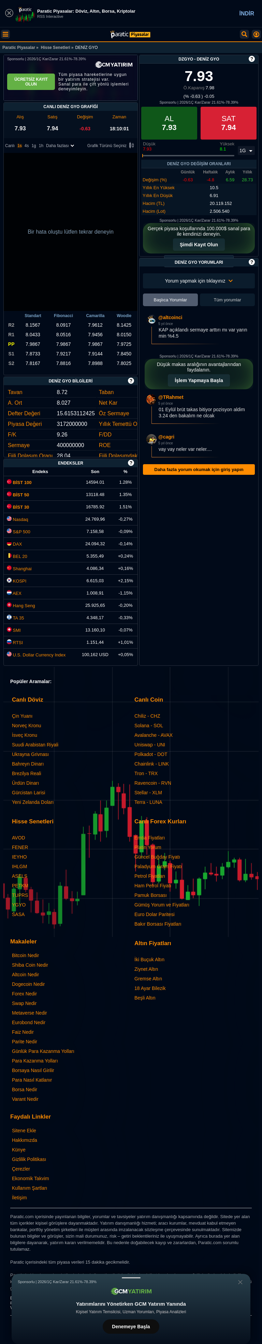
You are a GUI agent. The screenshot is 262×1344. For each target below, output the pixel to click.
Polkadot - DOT (150, 754)
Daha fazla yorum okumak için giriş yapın (198, 469)
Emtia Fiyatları (149, 837)
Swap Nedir (24, 1003)
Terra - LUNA (148, 802)
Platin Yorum (147, 847)
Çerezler (21, 1169)
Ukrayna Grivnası (30, 754)
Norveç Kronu (26, 725)
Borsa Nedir (24, 1089)
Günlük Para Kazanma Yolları (43, 1051)
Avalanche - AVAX (153, 735)
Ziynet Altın (146, 969)
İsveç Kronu (24, 735)
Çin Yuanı (22, 716)
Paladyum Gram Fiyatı (158, 866)
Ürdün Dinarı (25, 783)
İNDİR (246, 13)
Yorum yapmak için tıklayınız (199, 281)
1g (33, 145)
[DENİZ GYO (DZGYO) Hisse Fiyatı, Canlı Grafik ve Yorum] (130, 34)
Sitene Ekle (24, 1130)
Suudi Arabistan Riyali (35, 744)
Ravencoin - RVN (152, 783)
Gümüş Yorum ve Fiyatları (161, 905)
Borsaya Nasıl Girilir (33, 1070)
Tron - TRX (146, 773)
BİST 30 (18, 507)
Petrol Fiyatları (149, 876)
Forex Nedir (24, 993)
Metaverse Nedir (29, 1013)
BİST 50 (18, 494)
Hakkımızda (24, 1140)
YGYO (19, 905)
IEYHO (19, 857)
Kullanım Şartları (29, 1188)
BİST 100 (19, 482)
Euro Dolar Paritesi (154, 914)
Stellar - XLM (148, 792)
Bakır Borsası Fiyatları (157, 924)
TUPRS (20, 895)
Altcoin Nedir (25, 974)
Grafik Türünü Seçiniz (111, 146)
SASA (18, 914)
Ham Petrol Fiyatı (152, 885)
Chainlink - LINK (151, 764)
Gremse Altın (148, 978)
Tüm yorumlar (227, 299)
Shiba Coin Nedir (30, 965)
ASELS (19, 876)
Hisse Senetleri (55, 47)
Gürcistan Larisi (28, 792)
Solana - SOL (148, 725)
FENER (20, 847)
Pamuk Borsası (150, 895)
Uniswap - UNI (149, 744)
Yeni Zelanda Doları (33, 802)
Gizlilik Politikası (29, 1159)
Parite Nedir (24, 1041)
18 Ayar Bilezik (150, 988)
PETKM (20, 885)
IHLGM (19, 866)
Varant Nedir (25, 1099)
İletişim (19, 1197)
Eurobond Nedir (28, 1022)
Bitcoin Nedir (25, 955)
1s (19, 145)
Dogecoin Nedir (28, 984)
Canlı (10, 145)
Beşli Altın (144, 998)
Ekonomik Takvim (30, 1178)
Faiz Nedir (23, 1032)
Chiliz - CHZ (147, 716)
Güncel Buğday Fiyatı (157, 857)
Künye (19, 1149)
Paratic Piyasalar (18, 47)
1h (41, 145)
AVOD (18, 837)
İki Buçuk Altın (149, 959)
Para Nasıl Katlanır (32, 1080)
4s (27, 145)
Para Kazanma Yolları (35, 1061)
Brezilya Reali (26, 773)
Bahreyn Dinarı (28, 764)
